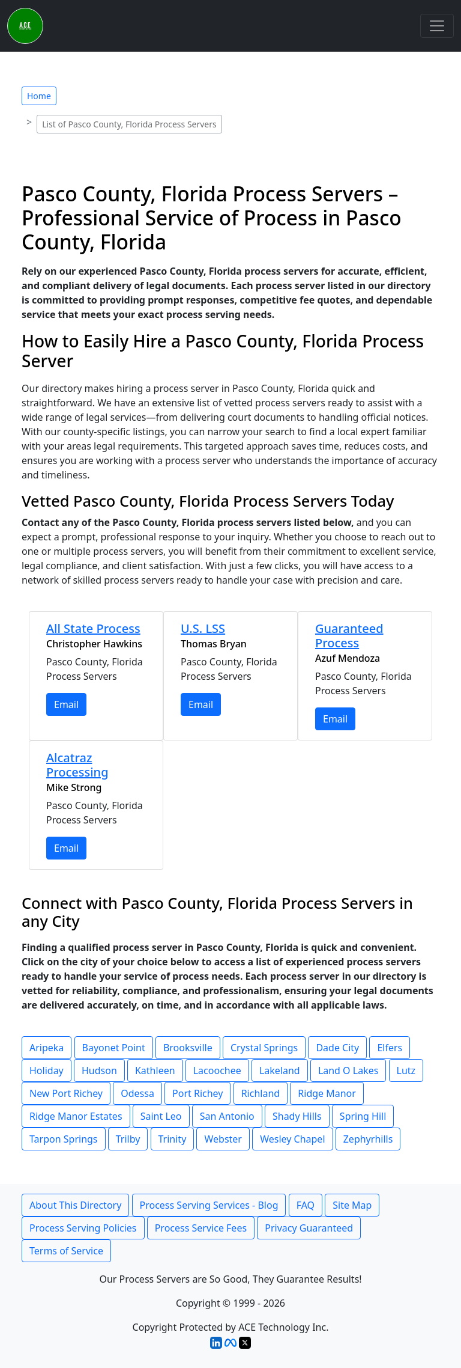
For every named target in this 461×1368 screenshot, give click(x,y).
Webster (223, 1139)
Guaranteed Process (349, 635)
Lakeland (279, 1070)
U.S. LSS (203, 628)
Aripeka (46, 1047)
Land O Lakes (348, 1070)
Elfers (389, 1047)
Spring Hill (363, 1116)
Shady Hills (297, 1116)
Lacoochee (217, 1070)
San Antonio (227, 1116)
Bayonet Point (113, 1047)
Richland (260, 1093)
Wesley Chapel (292, 1139)
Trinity (172, 1139)
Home (39, 96)
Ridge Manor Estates (75, 1116)
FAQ (306, 1205)
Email (66, 704)
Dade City (337, 1047)
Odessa (137, 1093)
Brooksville (187, 1047)
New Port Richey (66, 1093)
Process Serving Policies (83, 1228)
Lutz (406, 1070)
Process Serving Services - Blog (209, 1205)
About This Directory (75, 1205)
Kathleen (155, 1070)
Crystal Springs (264, 1047)
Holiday (46, 1070)
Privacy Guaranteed (309, 1228)
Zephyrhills (368, 1139)
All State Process (93, 628)
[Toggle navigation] (437, 26)
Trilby (128, 1139)
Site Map (352, 1205)
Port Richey (197, 1093)
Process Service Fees (201, 1228)
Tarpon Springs (63, 1139)
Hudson (99, 1070)
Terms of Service (66, 1250)
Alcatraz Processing (77, 765)
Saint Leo (161, 1116)
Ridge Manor (327, 1093)
